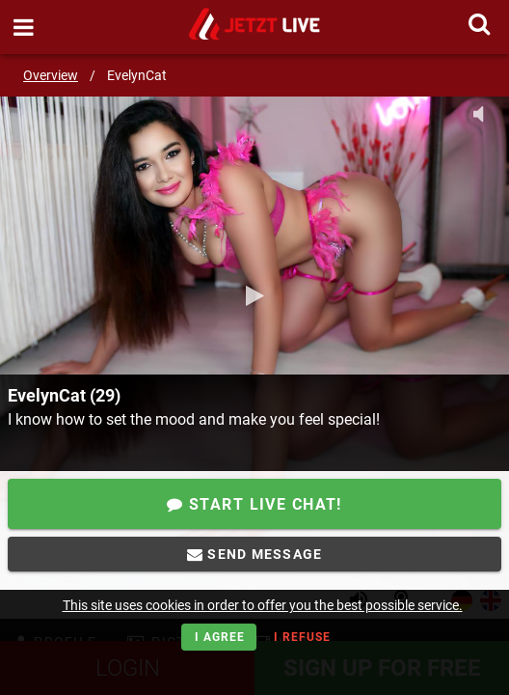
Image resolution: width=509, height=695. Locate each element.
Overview (50, 75)
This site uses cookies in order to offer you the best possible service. (263, 605)
